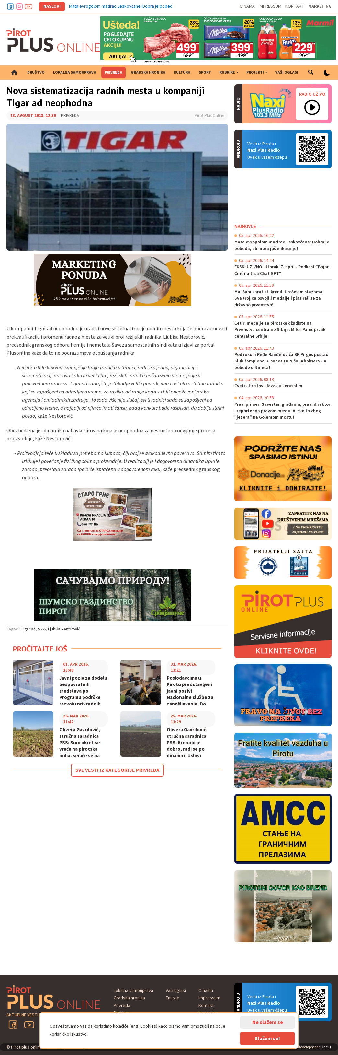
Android (312, 149)
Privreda (113, 72)
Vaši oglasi (286, 72)
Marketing (320, 6)
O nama (247, 6)
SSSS (42, 629)
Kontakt (294, 6)
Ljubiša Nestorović (64, 629)
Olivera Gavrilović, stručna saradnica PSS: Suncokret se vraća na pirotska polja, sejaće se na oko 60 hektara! (79, 746)
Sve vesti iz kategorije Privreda (117, 770)
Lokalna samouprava (74, 72)
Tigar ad (28, 629)
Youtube (28, 6)
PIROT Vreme (283, 196)
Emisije (172, 998)
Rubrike (227, 72)
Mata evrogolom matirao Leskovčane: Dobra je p (115, 6)
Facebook (10, 6)
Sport (205, 72)
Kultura (182, 72)
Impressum (270, 6)
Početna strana (14, 72)
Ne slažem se (267, 1022)
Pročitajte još (40, 649)
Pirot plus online (53, 40)
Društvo (36, 72)
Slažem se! (267, 1038)
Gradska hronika (148, 72)
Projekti (255, 72)
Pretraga (311, 72)
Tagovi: (13, 629)
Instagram (19, 6)
